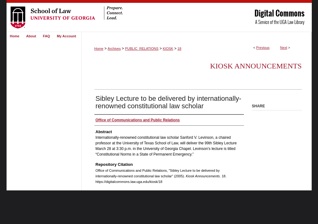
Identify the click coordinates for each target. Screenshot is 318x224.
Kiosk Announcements (255, 66)
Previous (263, 47)
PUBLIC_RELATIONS (141, 48)
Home (98, 48)
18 (179, 48)
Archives (114, 48)
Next (283, 47)
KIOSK (168, 48)
